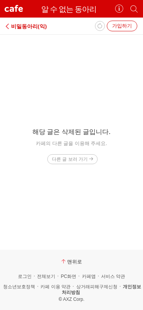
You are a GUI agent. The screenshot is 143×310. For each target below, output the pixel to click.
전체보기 (46, 276)
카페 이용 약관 (55, 286)
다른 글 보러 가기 (72, 159)
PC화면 (68, 276)
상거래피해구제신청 (96, 286)
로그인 (25, 276)
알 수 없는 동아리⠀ (71, 9)
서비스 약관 (113, 276)
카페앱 (89, 276)
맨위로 (71, 261)
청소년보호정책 (19, 286)
